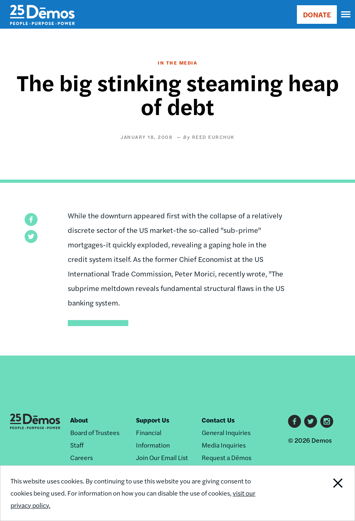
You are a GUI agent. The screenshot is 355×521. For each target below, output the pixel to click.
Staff (77, 445)
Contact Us (218, 420)
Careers (81, 457)
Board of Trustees (94, 432)
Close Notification (321, 493)
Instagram (326, 421)
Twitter (310, 421)
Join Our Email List (162, 457)
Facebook (294, 421)
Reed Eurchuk (213, 136)
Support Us (152, 420)
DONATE (317, 14)
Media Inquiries (224, 445)
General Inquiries (226, 432)
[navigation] (346, 14)
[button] (31, 219)
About (79, 420)
